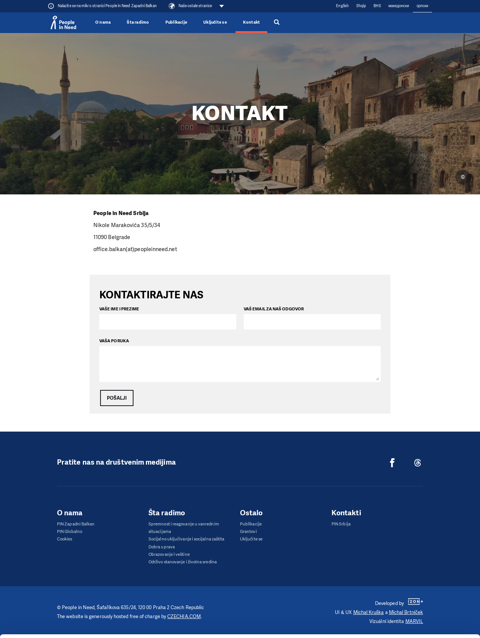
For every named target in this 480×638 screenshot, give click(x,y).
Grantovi (248, 531)
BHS (377, 5)
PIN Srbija (341, 524)
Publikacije (176, 22)
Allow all (417, 575)
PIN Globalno (69, 531)
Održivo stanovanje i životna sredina (182, 562)
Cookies (64, 539)
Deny (417, 613)
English (342, 5)
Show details (115, 628)
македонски (398, 5)
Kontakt (251, 22)
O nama (103, 22)
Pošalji (117, 398)
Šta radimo (138, 22)
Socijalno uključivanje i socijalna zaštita (186, 539)
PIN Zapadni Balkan (75, 524)
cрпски (422, 5)
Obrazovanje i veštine (169, 554)
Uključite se (215, 22)
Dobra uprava (161, 547)
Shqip (361, 5)
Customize (417, 594)
